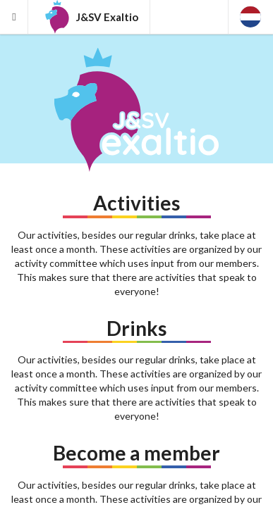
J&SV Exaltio (89, 17)
